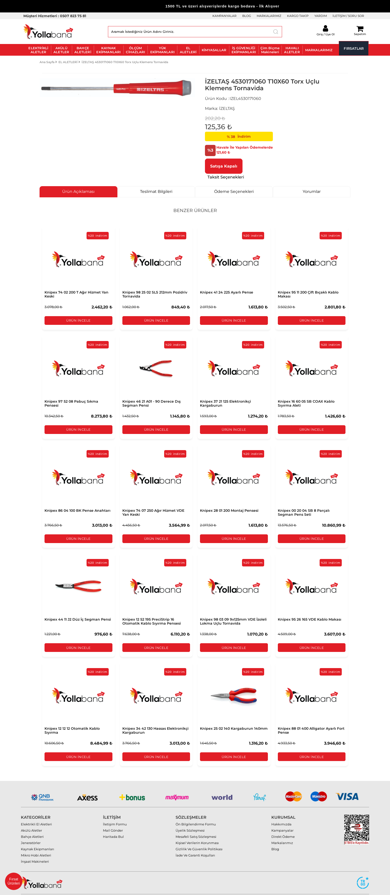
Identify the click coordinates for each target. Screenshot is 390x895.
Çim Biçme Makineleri (270, 50)
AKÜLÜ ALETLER (61, 50)
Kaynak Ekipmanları (37, 838)
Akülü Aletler (31, 819)
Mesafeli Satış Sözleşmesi (196, 826)
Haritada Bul (113, 826)
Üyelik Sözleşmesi (190, 819)
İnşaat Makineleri (35, 850)
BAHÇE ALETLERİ (82, 50)
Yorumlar (312, 191)
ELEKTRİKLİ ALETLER (38, 50)
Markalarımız (282, 832)
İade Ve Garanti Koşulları (195, 844)
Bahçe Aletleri (32, 826)
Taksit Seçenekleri (225, 177)
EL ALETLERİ (188, 50)
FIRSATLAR (354, 48)
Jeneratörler (31, 832)
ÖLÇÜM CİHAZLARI (135, 50)
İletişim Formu (115, 813)
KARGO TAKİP (298, 16)
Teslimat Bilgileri (156, 191)
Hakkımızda (281, 813)
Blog (275, 838)
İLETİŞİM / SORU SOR (348, 16)
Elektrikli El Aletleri (36, 813)
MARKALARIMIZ (269, 16)
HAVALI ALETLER (292, 50)
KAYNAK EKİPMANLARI (108, 50)
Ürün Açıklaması (78, 191)
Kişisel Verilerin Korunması (197, 832)
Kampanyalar (282, 819)
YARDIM (320, 16)
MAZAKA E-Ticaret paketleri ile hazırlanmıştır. (354, 889)
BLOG (246, 16)
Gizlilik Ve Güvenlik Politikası (199, 838)
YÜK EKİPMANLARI (162, 50)
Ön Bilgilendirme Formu (196, 813)
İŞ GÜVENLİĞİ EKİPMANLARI (244, 50)
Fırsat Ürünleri (13, 881)
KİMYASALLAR (214, 50)
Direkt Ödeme (283, 826)
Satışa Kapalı (223, 166)
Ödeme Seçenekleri (234, 191)
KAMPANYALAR (224, 16)
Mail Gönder (113, 819)
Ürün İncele (79, 320)
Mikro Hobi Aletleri (36, 844)
